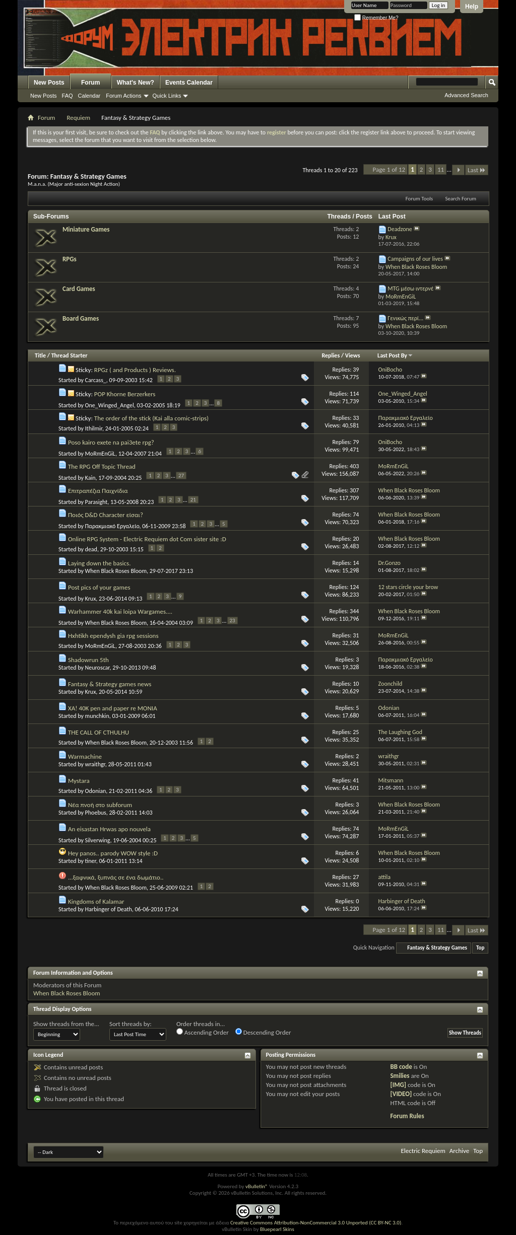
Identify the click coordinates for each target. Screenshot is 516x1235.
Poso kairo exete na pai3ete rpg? (111, 442)
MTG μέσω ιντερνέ (410, 288)
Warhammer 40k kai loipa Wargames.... (120, 611)
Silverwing (97, 840)
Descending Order (263, 1032)
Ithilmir (93, 428)
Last (477, 170)
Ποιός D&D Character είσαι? (105, 515)
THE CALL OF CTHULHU (98, 732)
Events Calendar (189, 82)
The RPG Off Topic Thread (102, 466)
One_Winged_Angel (109, 405)
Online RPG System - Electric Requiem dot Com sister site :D (147, 539)
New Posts (49, 82)
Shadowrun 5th (88, 660)
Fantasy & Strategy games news (109, 684)
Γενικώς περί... (405, 318)
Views (352, 355)
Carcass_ (95, 380)
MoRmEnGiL (100, 453)
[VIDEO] (401, 1094)
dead (91, 549)
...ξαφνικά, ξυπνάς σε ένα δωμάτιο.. (116, 877)
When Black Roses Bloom (116, 570)
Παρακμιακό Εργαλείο (112, 526)
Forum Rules (407, 1116)
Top (480, 948)
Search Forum (461, 198)
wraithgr (95, 764)
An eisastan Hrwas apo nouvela (109, 829)
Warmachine (85, 756)
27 (181, 475)
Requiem (78, 117)
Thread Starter (69, 355)
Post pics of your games (99, 587)
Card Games (78, 289)
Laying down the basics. (99, 563)
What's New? (135, 82)
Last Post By (395, 355)
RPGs (69, 259)
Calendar (89, 96)
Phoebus (95, 812)
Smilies (399, 1075)
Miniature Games (85, 229)
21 (193, 499)
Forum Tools (419, 198)
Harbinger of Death (108, 909)
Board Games (80, 318)
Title (40, 355)
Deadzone (400, 229)
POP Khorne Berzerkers (124, 394)
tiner (90, 860)
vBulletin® (256, 1186)
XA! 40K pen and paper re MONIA (112, 708)
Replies (330, 355)
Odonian (95, 790)
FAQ (67, 96)
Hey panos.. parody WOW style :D (113, 853)
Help (471, 6)
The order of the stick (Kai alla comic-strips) (151, 418)
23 (232, 620)
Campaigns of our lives (415, 258)
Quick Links (167, 96)
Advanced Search (466, 95)
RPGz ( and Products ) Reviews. (135, 370)
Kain (90, 477)
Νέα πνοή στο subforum (100, 805)
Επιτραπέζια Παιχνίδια (98, 490)
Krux (90, 598)
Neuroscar (97, 667)
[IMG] (398, 1084)
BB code (401, 1066)
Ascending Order (202, 1032)
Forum (90, 82)
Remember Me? (376, 18)
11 (440, 169)
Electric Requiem (423, 1150)
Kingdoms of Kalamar (96, 901)
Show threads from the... (66, 1024)
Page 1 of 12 (389, 169)
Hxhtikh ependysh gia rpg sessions (113, 635)
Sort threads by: (130, 1024)
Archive (459, 1150)
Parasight (96, 501)
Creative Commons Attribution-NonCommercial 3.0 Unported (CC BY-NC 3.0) (315, 1222)
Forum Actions (123, 96)
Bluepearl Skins (277, 1229)
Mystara (79, 780)
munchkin (97, 715)
